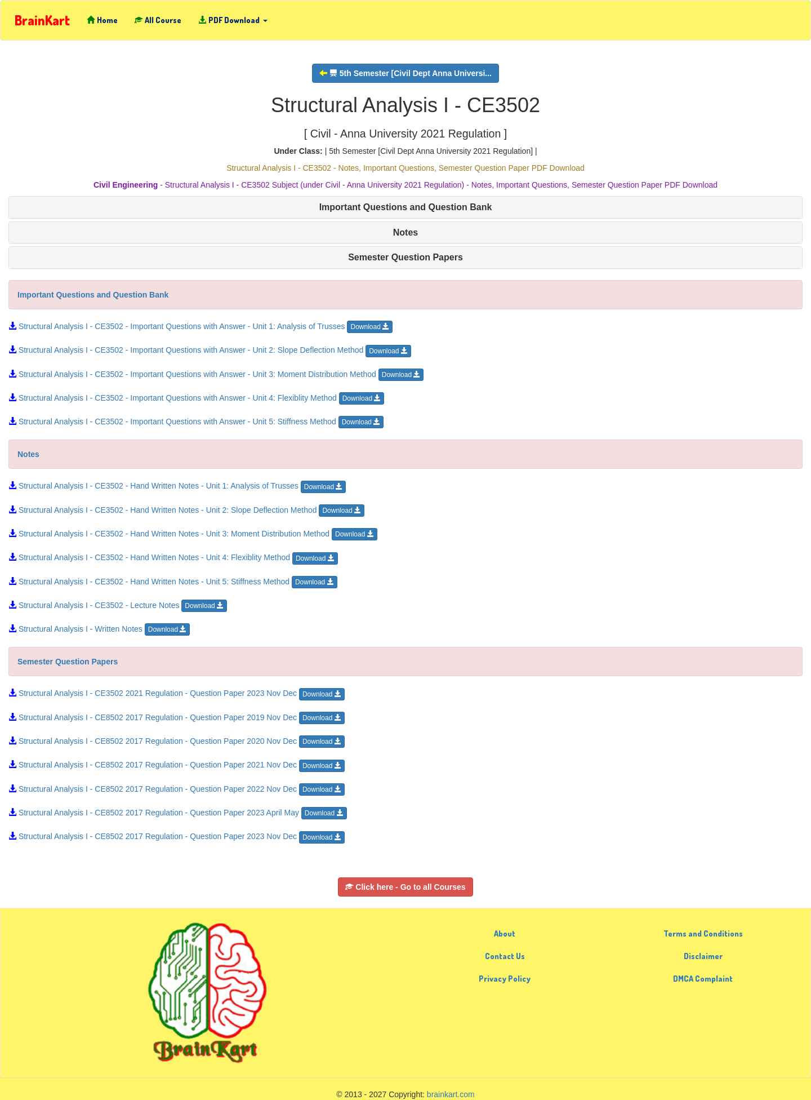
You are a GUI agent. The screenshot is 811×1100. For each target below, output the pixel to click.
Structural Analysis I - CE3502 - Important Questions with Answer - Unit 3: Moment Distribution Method (216, 374)
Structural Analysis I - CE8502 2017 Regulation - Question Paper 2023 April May (177, 812)
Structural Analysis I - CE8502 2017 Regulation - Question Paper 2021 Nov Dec (176, 764)
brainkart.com (451, 1094)
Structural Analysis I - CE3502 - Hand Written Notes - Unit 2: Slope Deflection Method (186, 509)
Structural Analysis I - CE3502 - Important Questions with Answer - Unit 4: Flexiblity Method (196, 397)
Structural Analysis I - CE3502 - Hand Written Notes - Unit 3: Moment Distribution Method (192, 533)
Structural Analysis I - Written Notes (99, 628)
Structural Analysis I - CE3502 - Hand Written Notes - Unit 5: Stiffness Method (172, 581)
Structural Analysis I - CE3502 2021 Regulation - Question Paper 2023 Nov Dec (176, 693)
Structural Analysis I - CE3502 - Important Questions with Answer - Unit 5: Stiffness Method (196, 421)
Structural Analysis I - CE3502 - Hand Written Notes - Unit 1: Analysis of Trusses (177, 485)
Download (369, 327)
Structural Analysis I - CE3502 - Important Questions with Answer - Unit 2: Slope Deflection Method (209, 349)
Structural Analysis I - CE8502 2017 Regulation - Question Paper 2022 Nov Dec (176, 788)
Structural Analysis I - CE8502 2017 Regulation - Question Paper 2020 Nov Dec (176, 741)
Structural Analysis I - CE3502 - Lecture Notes (117, 605)
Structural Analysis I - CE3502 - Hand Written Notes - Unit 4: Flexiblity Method (173, 557)
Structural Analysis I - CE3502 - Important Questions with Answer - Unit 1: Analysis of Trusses (200, 326)
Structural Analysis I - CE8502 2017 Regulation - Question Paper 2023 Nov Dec (176, 836)
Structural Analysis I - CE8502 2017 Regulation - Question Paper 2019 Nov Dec (176, 717)
